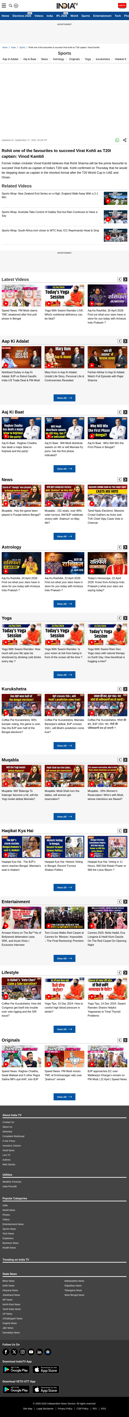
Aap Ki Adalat (15, 341)
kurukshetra (103, 59)
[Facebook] (6, 1352)
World (74, 15)
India (50, 15)
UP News (7, 1313)
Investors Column (12, 1145)
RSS (103, 1408)
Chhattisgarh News (12, 1318)
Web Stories (9, 1164)
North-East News (11, 1304)
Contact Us (8, 1122)
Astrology (58, 59)
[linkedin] (39, 1352)
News (5, 47)
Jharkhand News (11, 1295)
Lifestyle (10, 972)
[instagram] (22, 1352)
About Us (7, 1127)
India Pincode (10, 1186)
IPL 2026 (61, 15)
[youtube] (31, 1352)
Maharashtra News (74, 1281)
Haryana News (10, 1290)
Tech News (8, 1233)
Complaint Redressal (13, 1136)
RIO (95, 1408)
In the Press (9, 1141)
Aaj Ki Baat (13, 412)
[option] (21, 302)
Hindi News (8, 1150)
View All (64, 398)
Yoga (88, 59)
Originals (74, 59)
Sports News (9, 1229)
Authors (7, 1159)
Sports (85, 15)
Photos (6, 1214)
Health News (9, 1247)
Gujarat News (10, 1323)
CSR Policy (83, 1408)
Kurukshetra (14, 689)
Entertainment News (13, 1224)
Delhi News (8, 1285)
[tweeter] (14, 1352)
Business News (11, 1243)
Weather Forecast (12, 1181)
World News (9, 1210)
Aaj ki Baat (29, 59)
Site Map (27, 1408)
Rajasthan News (73, 1285)
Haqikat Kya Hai (17, 830)
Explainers (8, 1238)
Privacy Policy (65, 1408)
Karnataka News (11, 1332)
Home (5, 15)
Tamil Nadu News (12, 1309)
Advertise (7, 1131)
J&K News (8, 1328)
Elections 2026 (21, 15)
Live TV (6, 1155)
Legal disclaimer (45, 1408)
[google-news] (48, 1352)
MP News (8, 1299)
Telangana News (73, 1290)
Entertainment (102, 15)
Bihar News (9, 1281)
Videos (39, 15)
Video (13, 47)
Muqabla (10, 760)
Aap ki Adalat (10, 59)
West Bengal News (74, 1295)
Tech (118, 15)
